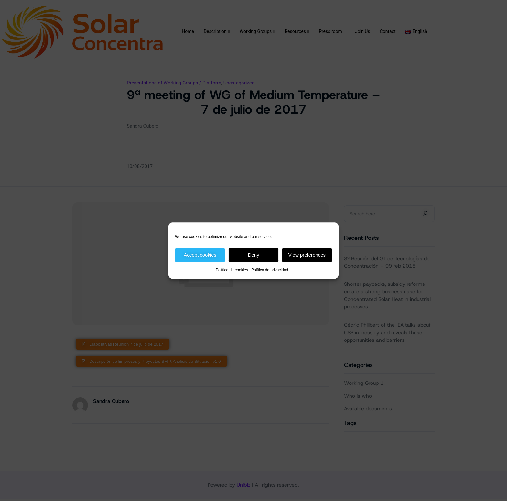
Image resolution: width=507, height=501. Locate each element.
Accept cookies (200, 255)
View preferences (307, 255)
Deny (253, 255)
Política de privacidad (269, 270)
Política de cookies (232, 270)
